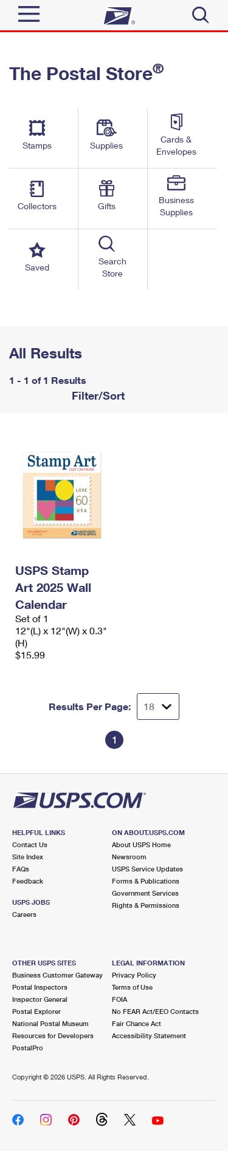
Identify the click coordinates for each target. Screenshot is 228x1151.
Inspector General (39, 999)
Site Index (27, 857)
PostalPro (27, 1048)
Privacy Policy (134, 975)
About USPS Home (141, 844)
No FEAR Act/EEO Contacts (155, 1011)
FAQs (20, 869)
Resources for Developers (53, 1035)
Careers (24, 914)
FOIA (119, 999)
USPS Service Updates (147, 869)
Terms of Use (132, 987)
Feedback (27, 881)
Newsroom (129, 857)
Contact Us (29, 844)
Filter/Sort (97, 395)
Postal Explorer (36, 1011)
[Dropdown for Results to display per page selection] (158, 706)
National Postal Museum (50, 1023)
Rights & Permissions (145, 905)
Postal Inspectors (39, 987)
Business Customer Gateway (57, 975)
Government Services (145, 893)
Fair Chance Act (136, 1023)
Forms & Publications (145, 881)
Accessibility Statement (149, 1035)
